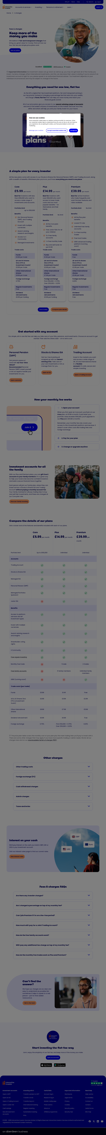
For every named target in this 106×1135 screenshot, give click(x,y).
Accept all (73, 130)
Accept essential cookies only (56, 130)
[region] (53, 124)
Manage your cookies (36, 130)
